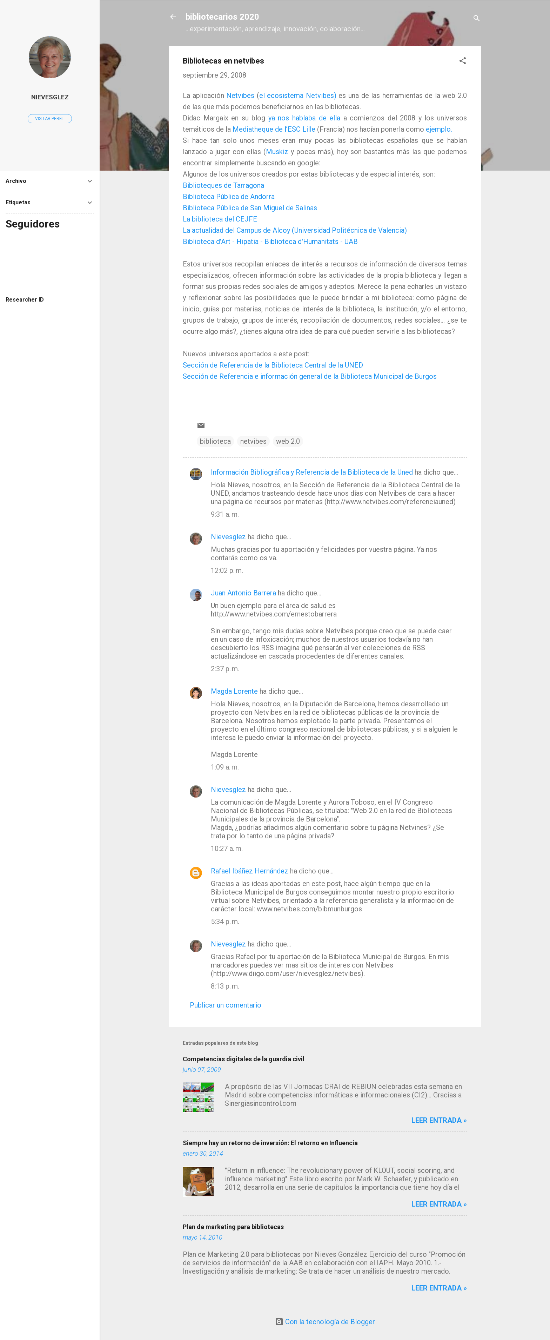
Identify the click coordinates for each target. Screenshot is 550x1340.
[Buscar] (476, 19)
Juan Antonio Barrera (243, 593)
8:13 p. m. (225, 986)
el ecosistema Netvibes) (297, 95)
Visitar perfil (50, 118)
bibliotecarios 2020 (222, 17)
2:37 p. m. (225, 669)
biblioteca (215, 441)
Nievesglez (228, 537)
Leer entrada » (439, 1120)
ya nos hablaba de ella (304, 118)
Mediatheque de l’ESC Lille (274, 129)
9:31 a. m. (225, 514)
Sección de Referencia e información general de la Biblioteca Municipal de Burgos (310, 376)
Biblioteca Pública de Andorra (229, 196)
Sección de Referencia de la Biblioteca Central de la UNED (273, 365)
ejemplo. (439, 129)
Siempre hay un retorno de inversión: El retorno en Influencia (270, 1143)
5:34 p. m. (225, 921)
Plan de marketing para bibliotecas (233, 1226)
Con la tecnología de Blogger (325, 1322)
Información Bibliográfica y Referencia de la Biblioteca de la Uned (312, 472)
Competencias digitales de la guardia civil (243, 1059)
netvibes (253, 441)
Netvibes (240, 95)
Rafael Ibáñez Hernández (249, 871)
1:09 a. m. (225, 767)
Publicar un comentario (225, 1005)
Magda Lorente (234, 691)
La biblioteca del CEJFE (220, 219)
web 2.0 (288, 441)
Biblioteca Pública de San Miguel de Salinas (250, 208)
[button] (462, 62)
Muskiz (278, 151)
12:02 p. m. (227, 570)
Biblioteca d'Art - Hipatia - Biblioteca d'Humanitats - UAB (270, 241)
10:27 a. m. (227, 848)
